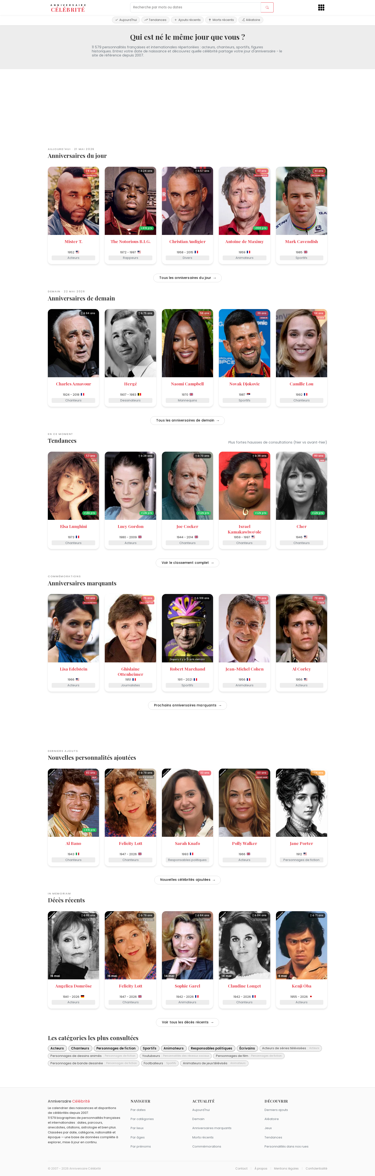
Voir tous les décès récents (185, 1022)
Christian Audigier (187, 241)
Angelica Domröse (73, 985)
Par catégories (142, 1119)
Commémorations (206, 1146)
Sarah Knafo (187, 843)
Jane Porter (301, 843)
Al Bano (73, 843)
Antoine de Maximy (244, 241)
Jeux (268, 1128)
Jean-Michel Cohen (245, 668)
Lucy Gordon (130, 526)
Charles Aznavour (73, 383)
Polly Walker (244, 843)
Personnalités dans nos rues (287, 1146)
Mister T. (74, 241)
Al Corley (301, 668)
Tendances (155, 19)
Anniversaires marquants (212, 1128)
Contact (241, 1168)
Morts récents (221, 19)
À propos (260, 1168)
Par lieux (137, 1128)
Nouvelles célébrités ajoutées (184, 879)
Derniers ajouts (276, 1110)
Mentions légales (286, 1168)
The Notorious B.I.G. (130, 241)
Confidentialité (316, 1168)
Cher (302, 526)
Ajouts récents (187, 19)
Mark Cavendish (301, 241)
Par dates (138, 1110)
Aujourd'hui (126, 19)
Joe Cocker (187, 526)
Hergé (130, 383)
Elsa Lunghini (73, 526)
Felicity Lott (130, 843)
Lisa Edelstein (73, 668)
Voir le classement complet (185, 562)
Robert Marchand (187, 668)
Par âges (138, 1137)
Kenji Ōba (301, 985)
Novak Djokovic (244, 383)
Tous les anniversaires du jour (184, 278)
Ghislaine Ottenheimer (130, 671)
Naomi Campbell (187, 383)
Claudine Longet (244, 985)
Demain (198, 1119)
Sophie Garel (187, 985)
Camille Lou (301, 383)
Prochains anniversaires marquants (185, 705)
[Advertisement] (187, 106)
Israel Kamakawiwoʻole (244, 528)
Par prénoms (141, 1146)
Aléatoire (251, 19)
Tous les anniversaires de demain (185, 420)
